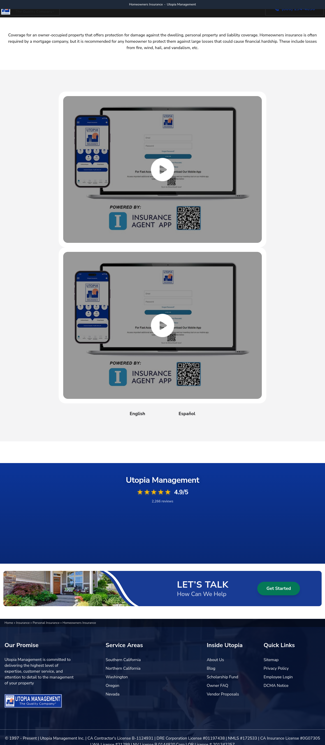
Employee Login (278, 677)
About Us (215, 659)
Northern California (123, 668)
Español (187, 414)
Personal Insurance (46, 623)
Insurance (23, 623)
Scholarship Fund (222, 677)
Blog (211, 668)
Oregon (112, 685)
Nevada (112, 694)
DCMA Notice (276, 685)
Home (9, 623)
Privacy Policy (276, 668)
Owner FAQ (217, 685)
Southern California (123, 659)
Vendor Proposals (223, 694)
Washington (117, 677)
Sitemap (271, 659)
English (137, 414)
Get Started (278, 588)
